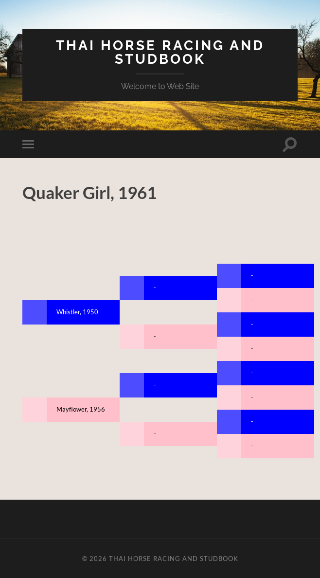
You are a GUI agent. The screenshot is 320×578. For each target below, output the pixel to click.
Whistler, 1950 (77, 312)
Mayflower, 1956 (80, 409)
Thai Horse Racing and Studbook (160, 52)
